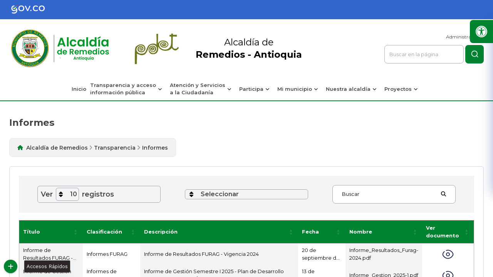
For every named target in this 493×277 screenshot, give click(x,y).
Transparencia (115, 147)
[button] (76, 231)
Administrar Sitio (465, 37)
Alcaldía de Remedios (57, 147)
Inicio (79, 89)
